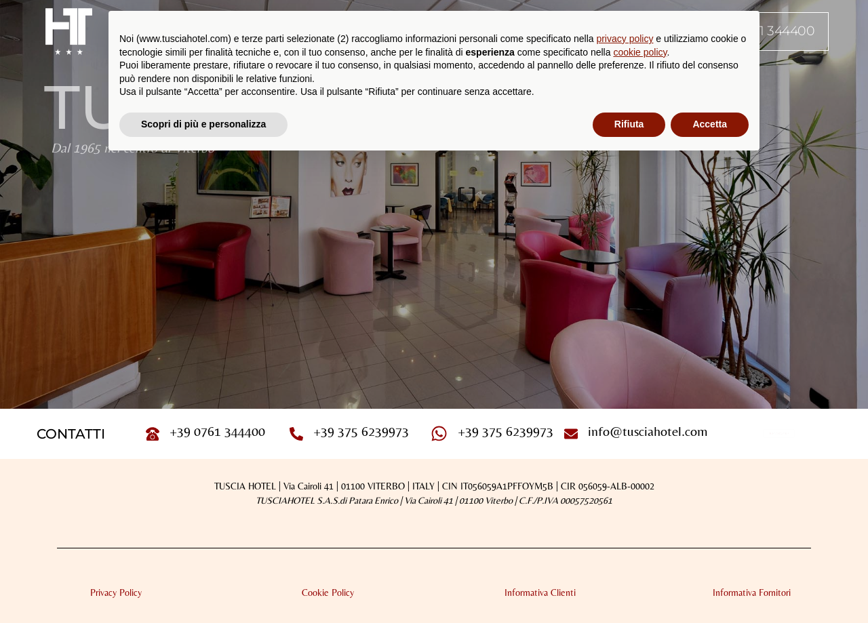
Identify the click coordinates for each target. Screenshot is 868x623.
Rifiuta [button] (629, 124)
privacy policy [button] (624, 38)
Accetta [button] (709, 124)
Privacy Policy (116, 592)
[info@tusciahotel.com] (571, 434)
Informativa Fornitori (752, 592)
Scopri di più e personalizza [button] (203, 124)
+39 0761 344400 (217, 431)
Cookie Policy (328, 592)
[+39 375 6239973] (296, 434)
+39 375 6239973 (361, 431)
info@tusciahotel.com (648, 431)
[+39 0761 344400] (152, 434)
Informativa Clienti (540, 592)
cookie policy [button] (640, 52)
